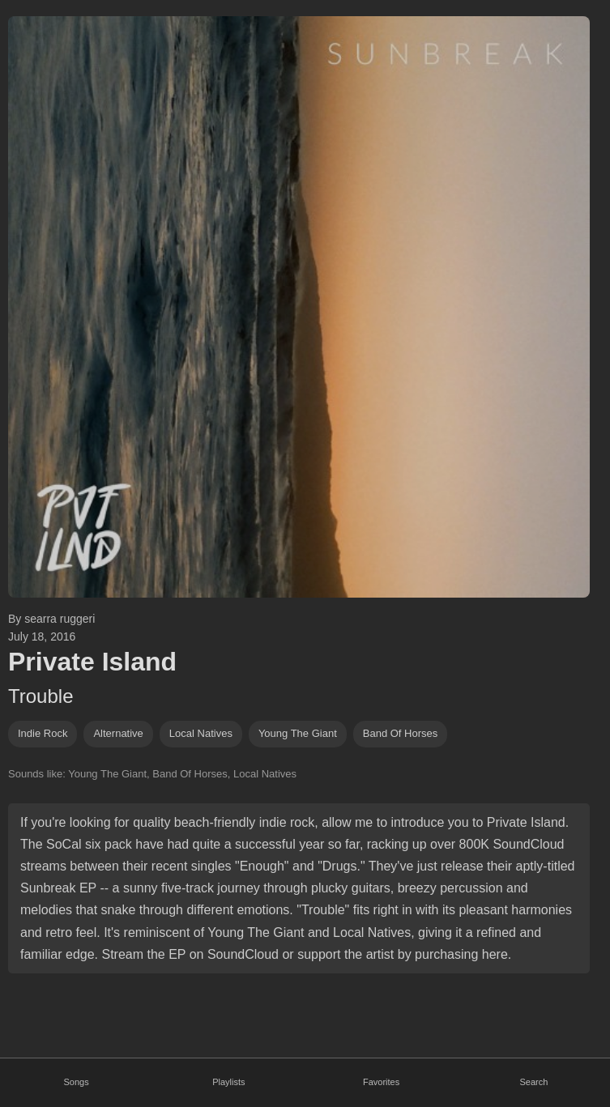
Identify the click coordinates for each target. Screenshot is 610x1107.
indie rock (42, 733)
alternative (118, 733)
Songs (76, 1082)
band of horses (400, 733)
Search (533, 1082)
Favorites (381, 1082)
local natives (200, 733)
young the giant (297, 733)
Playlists (228, 1082)
